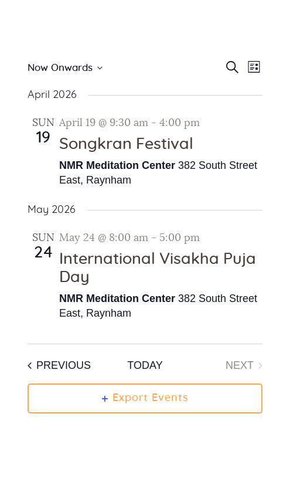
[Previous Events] (59, 365)
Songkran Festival (126, 144)
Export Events (145, 398)
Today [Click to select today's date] (144, 365)
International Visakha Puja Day (157, 268)
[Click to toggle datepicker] (65, 68)
